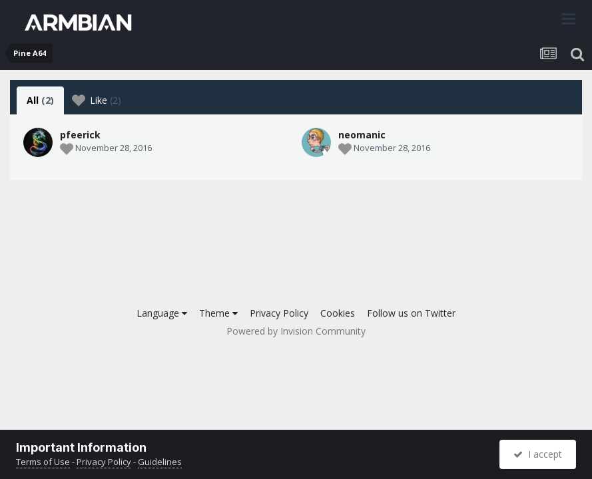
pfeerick (80, 134)
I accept (537, 454)
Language (162, 313)
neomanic (362, 134)
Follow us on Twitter (411, 313)
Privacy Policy (279, 313)
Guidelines (160, 462)
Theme (218, 313)
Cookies (337, 313)
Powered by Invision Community (296, 331)
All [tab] (40, 100)
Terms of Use (43, 462)
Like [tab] (96, 100)
